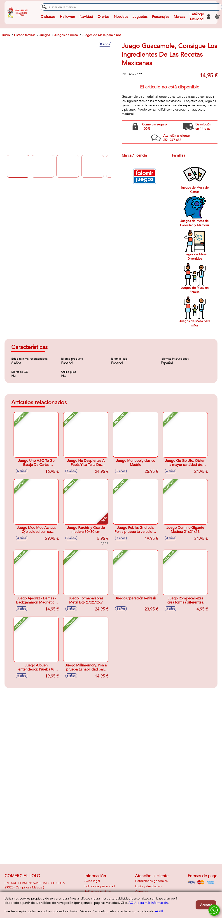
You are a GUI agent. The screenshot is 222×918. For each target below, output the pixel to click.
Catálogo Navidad (196, 17)
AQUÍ (159, 911)
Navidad (86, 16)
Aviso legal (92, 881)
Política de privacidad (99, 886)
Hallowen (67, 16)
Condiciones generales (151, 881)
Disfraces (48, 16)
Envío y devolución (148, 886)
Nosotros (121, 16)
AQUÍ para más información (148, 903)
